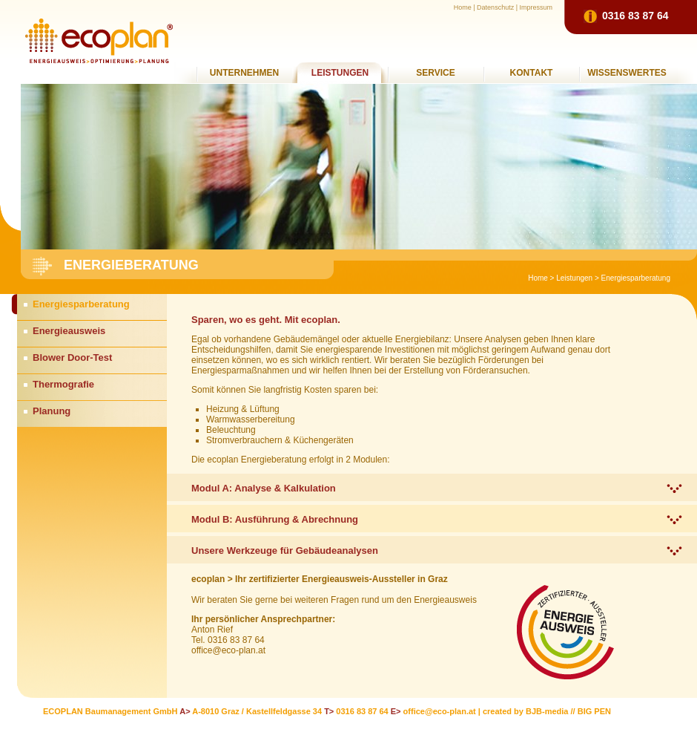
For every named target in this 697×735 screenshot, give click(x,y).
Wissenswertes (627, 73)
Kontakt (531, 73)
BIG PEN (594, 711)
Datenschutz (495, 7)
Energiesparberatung (635, 278)
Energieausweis (69, 330)
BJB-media (547, 711)
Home (463, 7)
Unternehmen (244, 73)
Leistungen (340, 73)
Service (435, 73)
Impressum (535, 7)
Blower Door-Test (72, 357)
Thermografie (63, 384)
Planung (51, 410)
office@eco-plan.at (439, 711)
